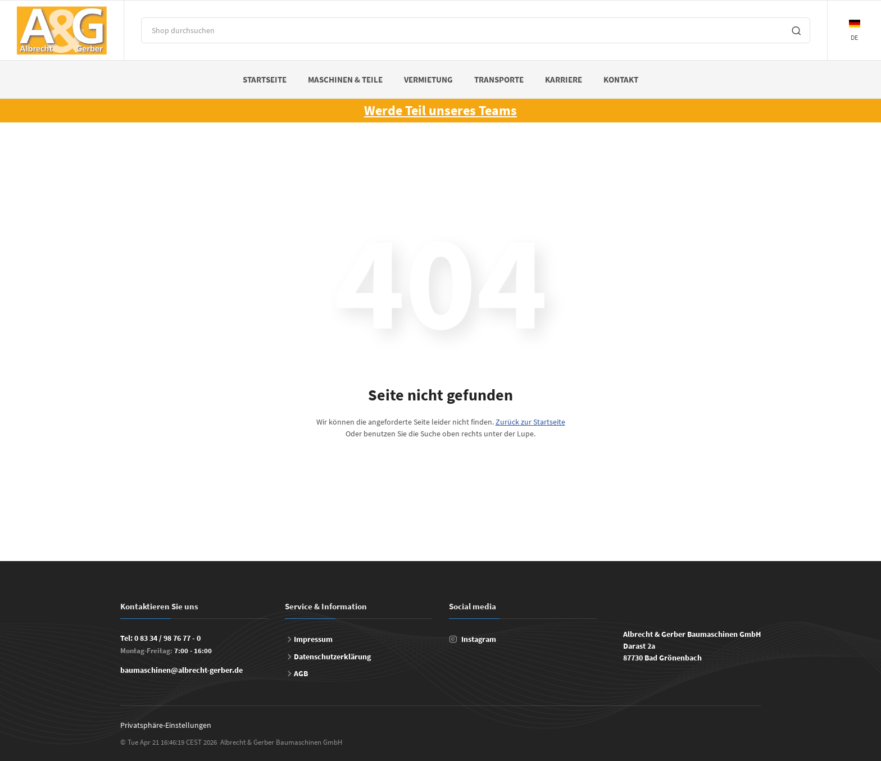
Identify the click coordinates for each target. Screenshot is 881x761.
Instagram (478, 639)
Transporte (499, 79)
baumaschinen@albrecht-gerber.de (181, 670)
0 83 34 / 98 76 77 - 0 (167, 638)
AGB (301, 673)
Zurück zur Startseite (530, 422)
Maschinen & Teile (345, 79)
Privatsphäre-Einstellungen (165, 725)
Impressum (313, 639)
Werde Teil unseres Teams (440, 110)
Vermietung (428, 79)
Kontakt (620, 79)
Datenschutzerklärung (332, 656)
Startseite (265, 79)
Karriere (563, 79)
